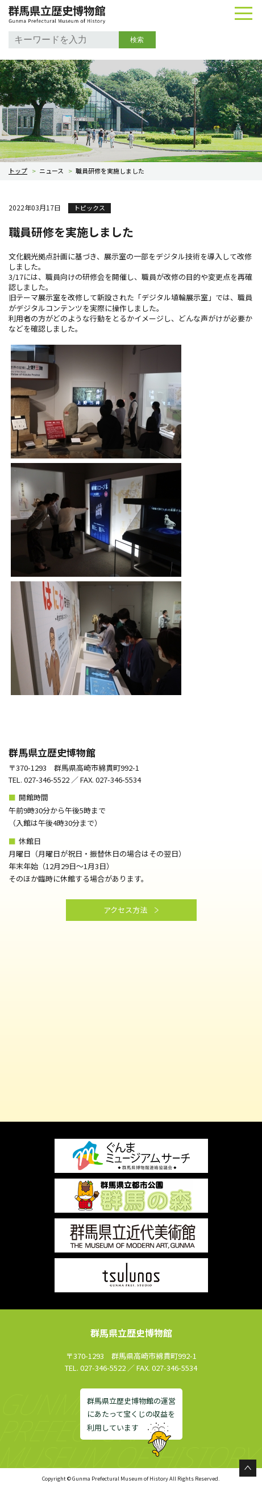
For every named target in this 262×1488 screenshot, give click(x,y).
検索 (137, 40)
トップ (18, 170)
